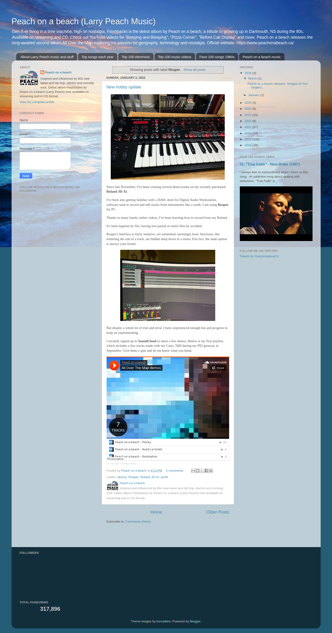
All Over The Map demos (123, 463)
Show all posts (194, 70)
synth (164, 477)
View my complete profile (37, 102)
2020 (248, 133)
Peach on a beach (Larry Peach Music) (84, 21)
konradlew (164, 621)
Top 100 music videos (174, 57)
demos (122, 477)
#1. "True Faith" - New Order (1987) (270, 164)
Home (156, 512)
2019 (248, 139)
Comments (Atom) (138, 521)
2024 (248, 108)
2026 (248, 73)
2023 (248, 115)
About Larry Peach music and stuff (46, 57)
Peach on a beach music (262, 57)
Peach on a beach (58, 72)
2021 (248, 127)
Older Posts (217, 512)
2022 (248, 121)
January (254, 95)
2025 (248, 102)
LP (108, 463)
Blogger (195, 621)
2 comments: (175, 470)
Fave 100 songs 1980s (217, 57)
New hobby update (124, 87)
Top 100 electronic (136, 57)
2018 (248, 145)
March (253, 78)
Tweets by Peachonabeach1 (259, 256)
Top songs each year (98, 57)
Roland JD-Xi (149, 477)
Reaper (134, 477)
